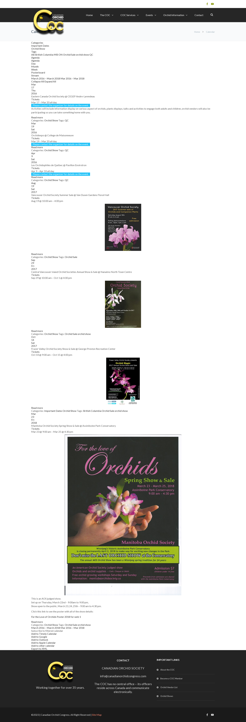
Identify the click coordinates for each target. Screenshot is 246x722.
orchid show (82, 54)
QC (91, 54)
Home (89, 15)
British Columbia (44, 54)
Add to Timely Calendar (44, 633)
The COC (105, 15)
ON (61, 54)
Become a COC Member (171, 678)
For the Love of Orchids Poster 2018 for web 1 (56, 616)
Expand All (50, 81)
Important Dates (40, 45)
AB (33, 54)
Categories (37, 42)
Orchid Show (38, 48)
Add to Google (39, 636)
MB (56, 54)
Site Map (97, 714)
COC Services (127, 15)
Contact (199, 15)
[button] (47, 630)
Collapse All (38, 81)
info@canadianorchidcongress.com (123, 676)
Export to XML (39, 648)
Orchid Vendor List (168, 687)
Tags (33, 51)
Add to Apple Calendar (43, 642)
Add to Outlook (39, 639)
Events (149, 15)
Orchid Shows (166, 696)
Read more (37, 117)
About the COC (167, 669)
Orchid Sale (69, 54)
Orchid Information (173, 15)
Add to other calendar (43, 645)
